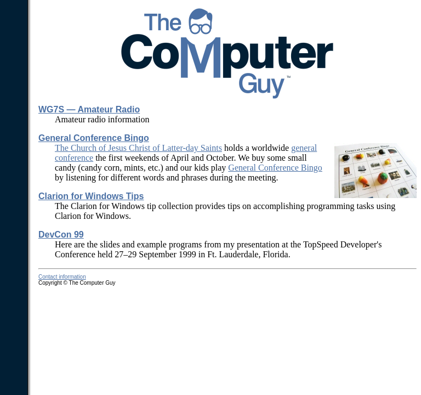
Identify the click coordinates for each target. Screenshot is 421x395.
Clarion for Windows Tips (91, 196)
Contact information (62, 277)
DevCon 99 (61, 234)
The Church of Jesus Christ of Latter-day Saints (138, 148)
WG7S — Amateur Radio (89, 109)
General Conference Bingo (93, 138)
